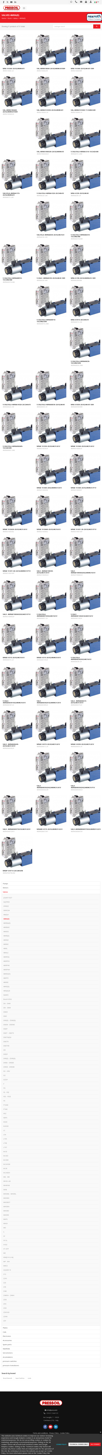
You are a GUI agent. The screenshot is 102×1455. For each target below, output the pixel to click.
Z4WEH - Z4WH (8, 1295)
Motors (5, 888)
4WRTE (5, 978)
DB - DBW (7, 1008)
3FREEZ (6, 906)
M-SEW (5, 1160)
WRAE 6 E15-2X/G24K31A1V (14, 657)
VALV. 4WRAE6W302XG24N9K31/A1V (49, 787)
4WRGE (6, 940)
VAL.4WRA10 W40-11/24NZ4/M (83, 110)
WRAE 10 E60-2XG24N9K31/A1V (49, 488)
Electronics (7, 1336)
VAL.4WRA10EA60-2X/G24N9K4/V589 (10, 111)
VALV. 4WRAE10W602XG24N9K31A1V (83, 572)
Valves (15, 18)
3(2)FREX (6, 902)
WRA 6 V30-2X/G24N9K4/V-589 (83, 278)
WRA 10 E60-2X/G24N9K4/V (14, 68)
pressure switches (10, 1361)
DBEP (5, 1029)
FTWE (5, 1109)
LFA (4, 1135)
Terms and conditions (40, 1433)
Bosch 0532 (7, 999)
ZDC (4, 1304)
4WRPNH (6, 970)
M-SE (5, 1152)
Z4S (4, 1287)
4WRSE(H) (6, 974)
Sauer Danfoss (19, 1378)
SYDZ (5, 1245)
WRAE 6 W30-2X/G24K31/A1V (82, 744)
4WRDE (6, 932)
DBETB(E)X (7, 1037)
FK (4, 1101)
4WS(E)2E (6, 991)
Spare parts (7, 1344)
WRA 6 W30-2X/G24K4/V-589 (82, 404)
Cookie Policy (64, 1433)
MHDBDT (6, 1202)
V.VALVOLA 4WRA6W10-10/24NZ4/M (46, 321)
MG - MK (6, 1177)
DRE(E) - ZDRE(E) (9, 1058)
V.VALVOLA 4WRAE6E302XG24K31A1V (81, 658)
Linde (29, 1378)
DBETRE (6, 1046)
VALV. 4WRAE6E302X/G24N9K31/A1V (49, 702)
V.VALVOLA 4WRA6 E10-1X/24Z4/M (84, 151)
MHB (5, 1190)
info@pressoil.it (52, 1410)
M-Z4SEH (6, 1173)
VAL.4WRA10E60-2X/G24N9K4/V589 (51, 68)
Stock (10, 18)
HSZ (4, 1113)
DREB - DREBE (8, 1063)
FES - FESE (7, 1097)
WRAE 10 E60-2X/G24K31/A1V (82, 446)
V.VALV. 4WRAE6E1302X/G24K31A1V (82, 615)
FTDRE (5, 1105)
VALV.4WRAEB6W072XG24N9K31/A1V (86, 829)
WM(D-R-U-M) (8, 1257)
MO (4, 1228)
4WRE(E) (6, 936)
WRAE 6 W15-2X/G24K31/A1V (48, 744)
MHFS (5, 1219)
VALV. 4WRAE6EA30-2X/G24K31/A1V (11, 745)
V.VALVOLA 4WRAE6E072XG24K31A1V (47, 615)
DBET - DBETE (8, 1033)
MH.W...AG (7, 1181)
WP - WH (6, 1262)
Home (4, 18)
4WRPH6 (6, 965)
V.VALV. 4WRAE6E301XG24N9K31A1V (14, 702)
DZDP (5, 1080)
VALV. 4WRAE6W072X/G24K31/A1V (16, 829)
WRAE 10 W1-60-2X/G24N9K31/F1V (17, 571)
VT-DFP (6, 1249)
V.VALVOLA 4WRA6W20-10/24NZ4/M (80, 362)
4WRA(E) (22, 18)
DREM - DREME (8, 1067)
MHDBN (6, 1207)
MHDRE (6, 1215)
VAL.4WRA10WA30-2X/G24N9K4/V (50, 151)
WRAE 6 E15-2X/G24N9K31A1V (49, 657)
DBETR (5, 1042)
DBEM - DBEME (9, 1025)
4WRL (5, 948)
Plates (5, 1328)
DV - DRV (6, 1071)
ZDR (4, 1308)
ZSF (4, 1321)
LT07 (5, 1147)
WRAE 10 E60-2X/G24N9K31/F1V (83, 488)
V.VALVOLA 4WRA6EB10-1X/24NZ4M (12, 279)
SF (4, 1236)
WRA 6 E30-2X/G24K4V (80, 193)
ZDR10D (6, 1312)
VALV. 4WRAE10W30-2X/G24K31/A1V (45, 572)
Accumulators (8, 1357)
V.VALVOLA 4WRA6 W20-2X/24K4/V (17, 404)
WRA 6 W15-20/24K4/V (80, 320)
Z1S (4, 1274)
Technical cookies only (79, 1444)
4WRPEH (6, 961)
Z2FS (5, 1278)
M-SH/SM (6, 1164)
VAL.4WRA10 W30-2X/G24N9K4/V (50, 110)
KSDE (5, 1122)
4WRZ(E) (6, 987)
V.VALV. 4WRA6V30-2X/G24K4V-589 (51, 278)
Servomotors (8, 1353)
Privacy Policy (54, 1433)
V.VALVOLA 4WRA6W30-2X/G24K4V (51, 404)
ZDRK (5, 1316)
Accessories (7, 1340)
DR (4, 1050)
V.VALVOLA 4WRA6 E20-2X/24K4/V (50, 193)
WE (4, 1253)
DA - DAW (6, 1003)
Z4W (5, 1291)
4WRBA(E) (6, 923)
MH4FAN (6, 1185)
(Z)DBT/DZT (7, 898)
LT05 (5, 1139)
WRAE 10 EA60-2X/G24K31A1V (49, 529)
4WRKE (5, 944)
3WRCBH (6, 910)
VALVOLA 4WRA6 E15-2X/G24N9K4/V (11, 194)
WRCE (5, 1266)
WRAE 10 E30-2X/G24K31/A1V (48, 446)
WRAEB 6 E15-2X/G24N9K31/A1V (50, 829)
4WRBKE (6, 927)
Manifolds (6, 1349)
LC (4, 1130)
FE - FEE (6, 1092)
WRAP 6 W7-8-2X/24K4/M (13, 871)
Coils (4, 1332)
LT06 (5, 1143)
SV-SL (5, 1240)
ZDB (5, 1300)
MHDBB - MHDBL (9, 1194)
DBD (5, 1016)
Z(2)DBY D (7, 1270)
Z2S (4, 1283)
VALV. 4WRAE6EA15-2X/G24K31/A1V (79, 702)
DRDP (5, 1054)
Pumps (5, 883)
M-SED (5, 1156)
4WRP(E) (6, 957)
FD (4, 1088)
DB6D (5, 1012)
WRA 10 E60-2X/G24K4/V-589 (82, 68)
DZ (4, 1075)
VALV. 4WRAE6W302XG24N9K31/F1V (83, 787)
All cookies (95, 1444)
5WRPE (5, 995)
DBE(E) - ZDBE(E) (9, 1020)
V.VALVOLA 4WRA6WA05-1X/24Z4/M (13, 447)
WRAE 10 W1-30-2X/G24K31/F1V (83, 529)
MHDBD (6, 1198)
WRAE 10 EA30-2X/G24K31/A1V (15, 529)
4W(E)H (6, 915)
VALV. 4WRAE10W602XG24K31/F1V (17, 614)
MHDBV (6, 1211)
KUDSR (5, 1126)
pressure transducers (11, 1365)
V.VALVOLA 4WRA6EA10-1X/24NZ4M (80, 236)
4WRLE (5, 953)
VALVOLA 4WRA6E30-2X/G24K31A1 (50, 235)
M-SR (5, 1168)
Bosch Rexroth (7, 1378)
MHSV (5, 1223)
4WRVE (5, 982)
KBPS (5, 1118)
